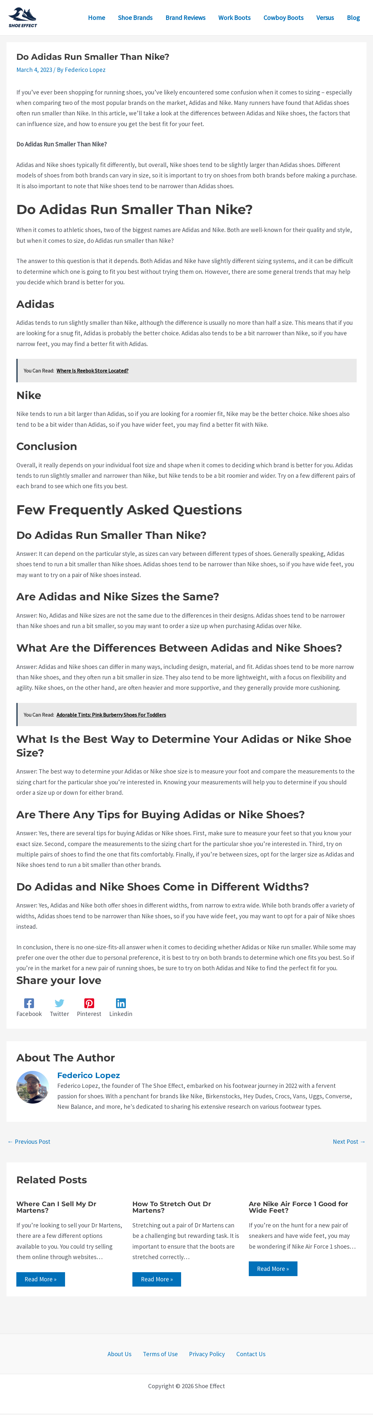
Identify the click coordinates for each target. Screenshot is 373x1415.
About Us (127, 1355)
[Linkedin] (120, 1008)
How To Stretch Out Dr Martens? (171, 1207)
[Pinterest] (89, 1008)
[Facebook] (29, 1008)
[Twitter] (59, 1008)
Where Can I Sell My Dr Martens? (56, 1207)
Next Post (349, 1141)
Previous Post (28, 1141)
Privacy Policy (205, 1355)
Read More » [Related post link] (42, 1280)
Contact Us (243, 1355)
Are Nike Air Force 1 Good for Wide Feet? (298, 1207)
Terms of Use (162, 1355)
